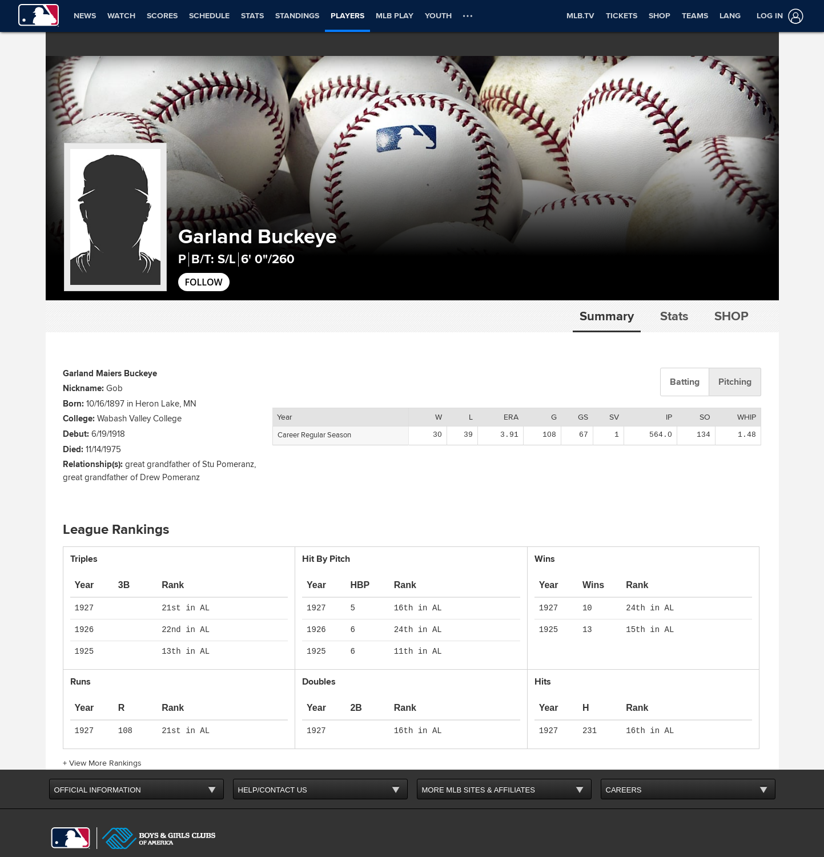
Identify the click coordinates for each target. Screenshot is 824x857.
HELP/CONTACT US (272, 771)
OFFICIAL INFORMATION (97, 771)
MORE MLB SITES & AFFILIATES (478, 771)
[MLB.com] (70, 820)
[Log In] (778, 16)
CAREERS (624, 771)
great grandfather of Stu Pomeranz (189, 446)
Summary (607, 316)
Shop (731, 316)
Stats (674, 316)
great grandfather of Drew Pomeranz (131, 459)
